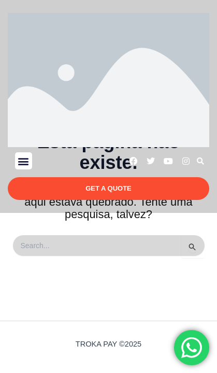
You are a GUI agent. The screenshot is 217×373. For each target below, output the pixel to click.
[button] (23, 160)
